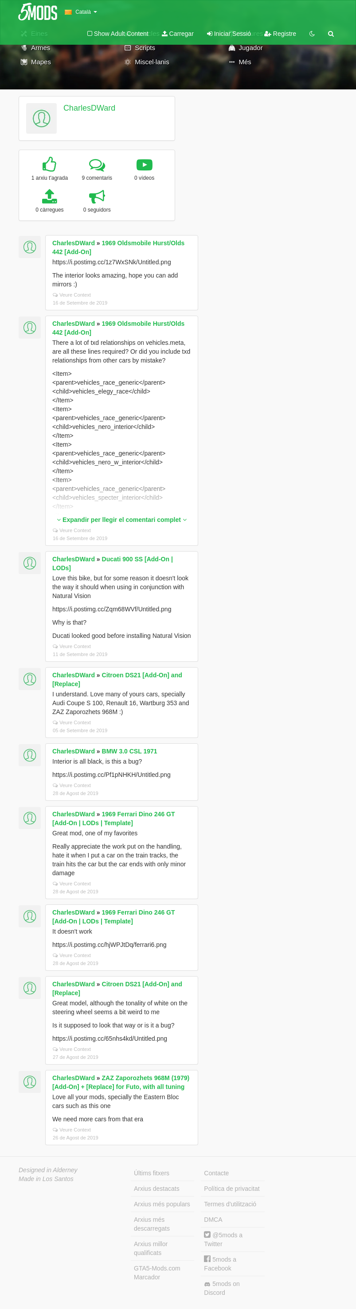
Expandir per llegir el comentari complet (122, 519)
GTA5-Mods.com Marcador (157, 1273)
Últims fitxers (151, 1173)
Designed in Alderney (48, 1170)
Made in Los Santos (46, 1178)
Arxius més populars (162, 1204)
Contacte (216, 1173)
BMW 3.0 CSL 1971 (129, 751)
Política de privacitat (231, 1188)
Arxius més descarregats (152, 1224)
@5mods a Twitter (223, 1239)
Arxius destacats (157, 1188)
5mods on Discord (221, 1288)
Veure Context (72, 294)
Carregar (178, 33)
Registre (280, 33)
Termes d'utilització (230, 1204)
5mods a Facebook (220, 1263)
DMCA (213, 1219)
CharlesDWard (89, 108)
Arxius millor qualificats (151, 1248)
